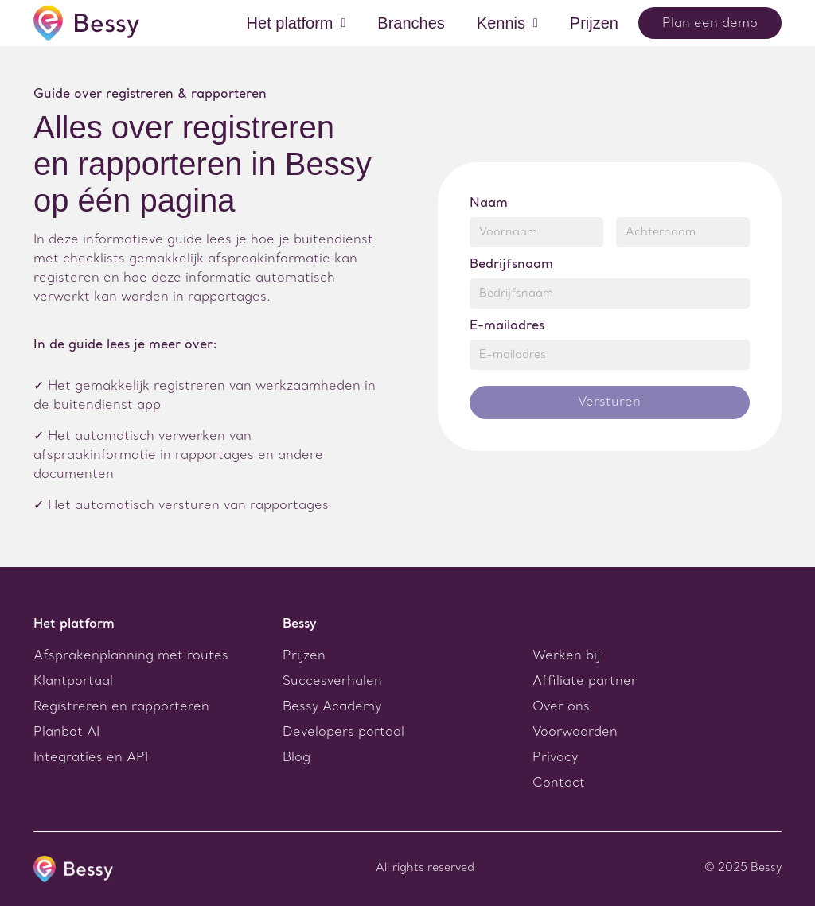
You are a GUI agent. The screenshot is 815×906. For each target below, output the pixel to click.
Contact (558, 783)
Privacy (555, 758)
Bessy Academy (332, 707)
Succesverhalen (332, 682)
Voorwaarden (575, 732)
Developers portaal (343, 732)
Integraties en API (90, 758)
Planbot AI (66, 732)
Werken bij (566, 656)
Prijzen (304, 656)
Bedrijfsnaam (511, 265)
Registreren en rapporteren (121, 707)
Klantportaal (73, 682)
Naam (489, 203)
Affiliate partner (584, 682)
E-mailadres (507, 326)
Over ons (561, 707)
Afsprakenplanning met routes (130, 656)
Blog (296, 758)
